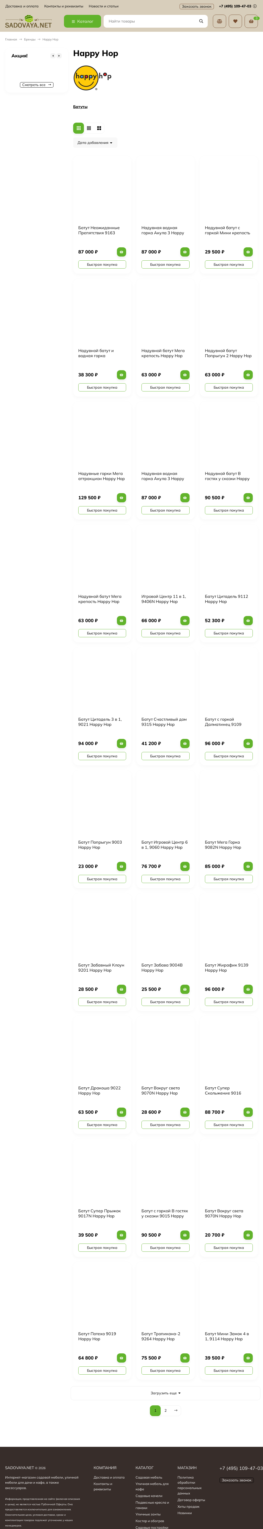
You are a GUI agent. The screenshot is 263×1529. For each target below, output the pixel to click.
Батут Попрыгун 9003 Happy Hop (100, 845)
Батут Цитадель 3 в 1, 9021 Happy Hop (100, 722)
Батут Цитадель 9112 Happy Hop (226, 599)
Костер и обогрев (150, 1521)
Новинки (185, 1513)
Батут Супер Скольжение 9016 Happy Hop (223, 1093)
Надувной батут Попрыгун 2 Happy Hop (228, 353)
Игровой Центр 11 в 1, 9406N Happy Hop (163, 599)
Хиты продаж (189, 1506)
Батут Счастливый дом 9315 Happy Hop (164, 722)
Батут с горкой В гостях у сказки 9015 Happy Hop (164, 1216)
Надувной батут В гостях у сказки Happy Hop (227, 478)
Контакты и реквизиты (63, 6)
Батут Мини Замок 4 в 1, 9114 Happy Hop (227, 1336)
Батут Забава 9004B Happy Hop (162, 967)
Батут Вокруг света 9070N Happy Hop (160, 1090)
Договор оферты (191, 1500)
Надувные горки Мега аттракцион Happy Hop (101, 476)
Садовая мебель (149, 1477)
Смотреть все (36, 84)
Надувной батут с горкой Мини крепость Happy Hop (227, 232)
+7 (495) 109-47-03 (238, 6)
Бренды (30, 39)
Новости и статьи (103, 6)
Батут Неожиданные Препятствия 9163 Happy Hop (99, 232)
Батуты (80, 106)
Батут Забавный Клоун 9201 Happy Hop (101, 967)
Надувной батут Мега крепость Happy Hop (163, 353)
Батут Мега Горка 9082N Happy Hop (223, 845)
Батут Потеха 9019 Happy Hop (97, 1336)
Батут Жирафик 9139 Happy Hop (226, 967)
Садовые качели (149, 1496)
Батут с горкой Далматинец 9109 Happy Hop (223, 724)
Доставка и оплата (22, 6)
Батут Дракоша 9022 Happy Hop (99, 1090)
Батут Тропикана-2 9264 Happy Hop (160, 1336)
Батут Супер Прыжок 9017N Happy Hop (99, 1213)
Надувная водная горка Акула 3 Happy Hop (162, 232)
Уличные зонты (148, 1514)
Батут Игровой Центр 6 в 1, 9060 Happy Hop (164, 845)
